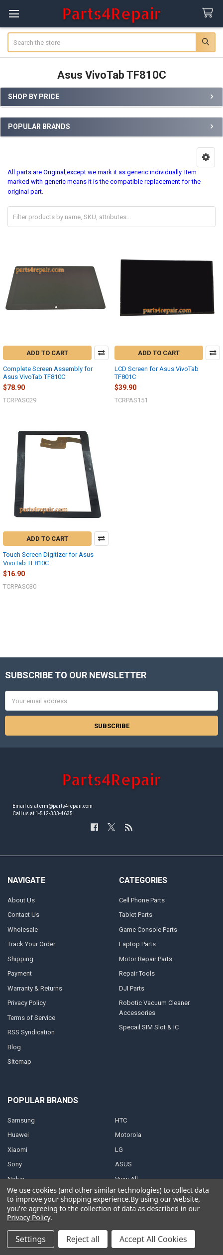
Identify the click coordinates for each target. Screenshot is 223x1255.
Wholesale (22, 929)
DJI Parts (131, 988)
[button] (206, 157)
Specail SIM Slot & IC (149, 1027)
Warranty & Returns (34, 988)
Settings (30, 1239)
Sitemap (19, 1061)
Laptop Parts (137, 944)
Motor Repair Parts (145, 959)
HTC (121, 1120)
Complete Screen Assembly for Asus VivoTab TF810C (48, 372)
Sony (14, 1164)
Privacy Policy (26, 1002)
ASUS (123, 1164)
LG (119, 1149)
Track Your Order (31, 944)
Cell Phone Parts (142, 900)
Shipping (20, 959)
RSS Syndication (31, 1032)
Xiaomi (17, 1149)
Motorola (128, 1134)
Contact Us (23, 914)
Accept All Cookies (153, 1239)
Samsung (21, 1120)
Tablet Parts (135, 914)
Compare (101, 353)
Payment (19, 973)
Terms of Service (31, 1017)
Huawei (18, 1134)
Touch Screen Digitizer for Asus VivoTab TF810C (48, 558)
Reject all (83, 1239)
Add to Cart (47, 353)
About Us (21, 900)
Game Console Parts (148, 929)
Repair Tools (137, 973)
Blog (14, 1047)
